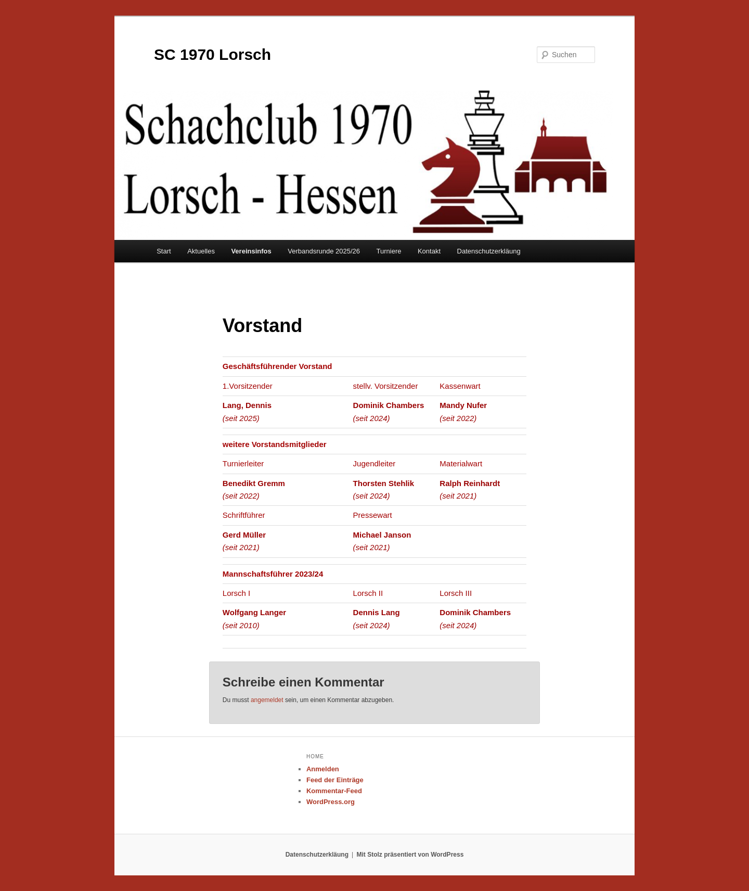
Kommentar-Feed (334, 791)
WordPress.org (330, 802)
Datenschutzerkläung (489, 251)
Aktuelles (201, 251)
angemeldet (267, 700)
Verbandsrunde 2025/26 (324, 251)
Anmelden (322, 769)
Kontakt (429, 251)
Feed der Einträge (335, 780)
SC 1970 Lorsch (212, 54)
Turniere (389, 251)
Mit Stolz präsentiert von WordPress (410, 854)
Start (164, 251)
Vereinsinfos (251, 251)
